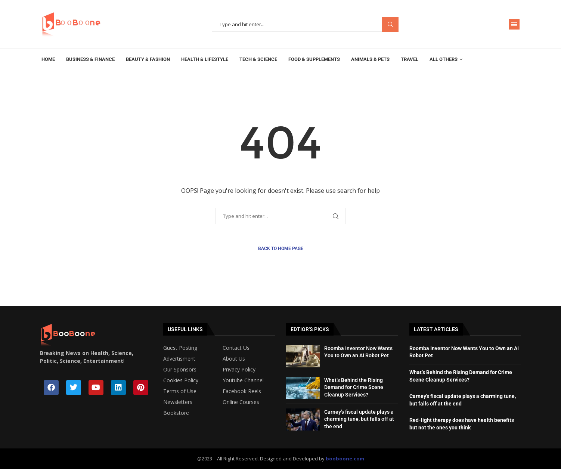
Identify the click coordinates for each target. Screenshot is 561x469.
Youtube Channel (243, 380)
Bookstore (176, 413)
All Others (444, 59)
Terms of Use (179, 391)
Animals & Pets (370, 59)
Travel (409, 59)
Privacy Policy (239, 369)
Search (390, 24)
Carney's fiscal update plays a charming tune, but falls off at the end (359, 419)
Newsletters (177, 402)
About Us (234, 358)
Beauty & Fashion (148, 59)
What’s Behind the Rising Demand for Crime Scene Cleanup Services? (353, 387)
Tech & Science (258, 59)
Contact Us (236, 348)
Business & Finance (90, 59)
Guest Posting (180, 348)
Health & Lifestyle (204, 59)
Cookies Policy (180, 380)
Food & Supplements (314, 59)
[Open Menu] (514, 24)
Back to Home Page (280, 248)
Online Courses (241, 402)
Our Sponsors (179, 369)
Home (48, 59)
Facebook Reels (242, 391)
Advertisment (179, 358)
